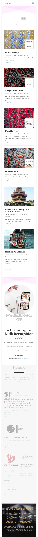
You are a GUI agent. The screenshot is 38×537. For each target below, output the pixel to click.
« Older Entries (8, 269)
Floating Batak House (15, 252)
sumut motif (24, 55)
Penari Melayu (12, 52)
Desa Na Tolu (11, 131)
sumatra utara (17, 55)
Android (22, 358)
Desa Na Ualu (11, 171)
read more (8, 62)
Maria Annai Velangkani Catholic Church (17, 210)
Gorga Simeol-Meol (14, 91)
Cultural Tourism (10, 214)
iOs (28, 358)
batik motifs (8, 55)
